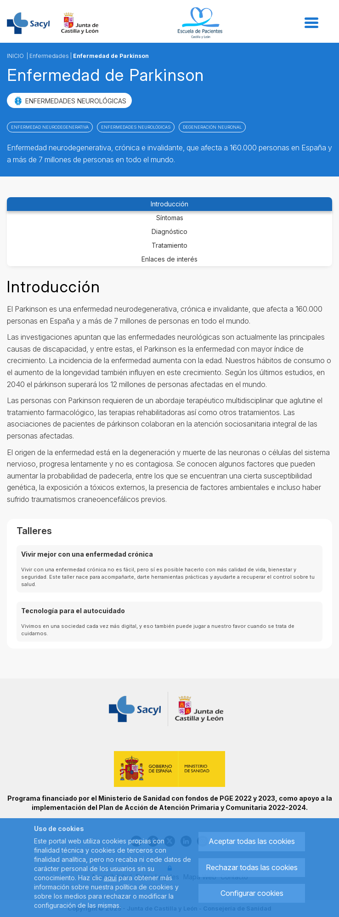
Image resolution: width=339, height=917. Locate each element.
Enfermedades (49, 55)
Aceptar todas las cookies (252, 841)
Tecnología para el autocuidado (73, 611)
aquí (110, 878)
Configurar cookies (251, 893)
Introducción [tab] (169, 204)
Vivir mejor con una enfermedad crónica (87, 554)
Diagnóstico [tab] (169, 231)
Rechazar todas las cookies (252, 867)
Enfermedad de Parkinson (111, 55)
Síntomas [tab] (169, 218)
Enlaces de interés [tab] (169, 259)
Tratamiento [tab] (169, 245)
